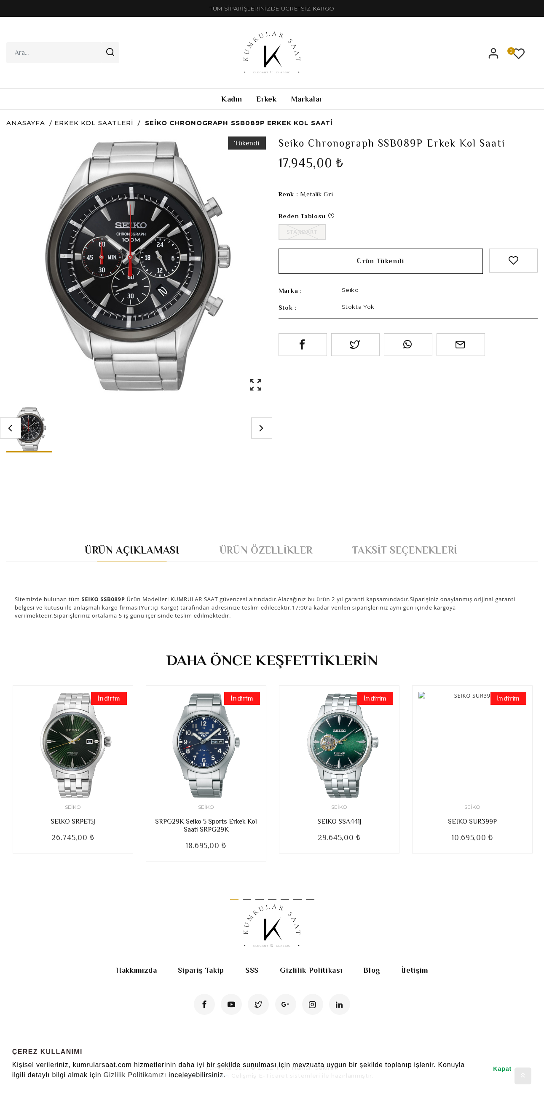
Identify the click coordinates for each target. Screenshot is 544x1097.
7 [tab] (310, 899)
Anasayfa (25, 123)
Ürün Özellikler (266, 550)
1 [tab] (234, 899)
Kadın (231, 99)
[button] (13, 1086)
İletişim (415, 970)
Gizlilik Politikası (311, 970)
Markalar (307, 99)
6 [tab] (297, 899)
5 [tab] (285, 899)
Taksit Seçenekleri (404, 550)
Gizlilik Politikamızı (135, 1074)
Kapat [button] (502, 1068)
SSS (252, 970)
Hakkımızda (136, 970)
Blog (372, 970)
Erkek (266, 99)
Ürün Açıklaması (132, 550)
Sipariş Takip (201, 970)
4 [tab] (272, 899)
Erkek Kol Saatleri (94, 123)
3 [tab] (259, 899)
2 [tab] (247, 899)
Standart (302, 231)
